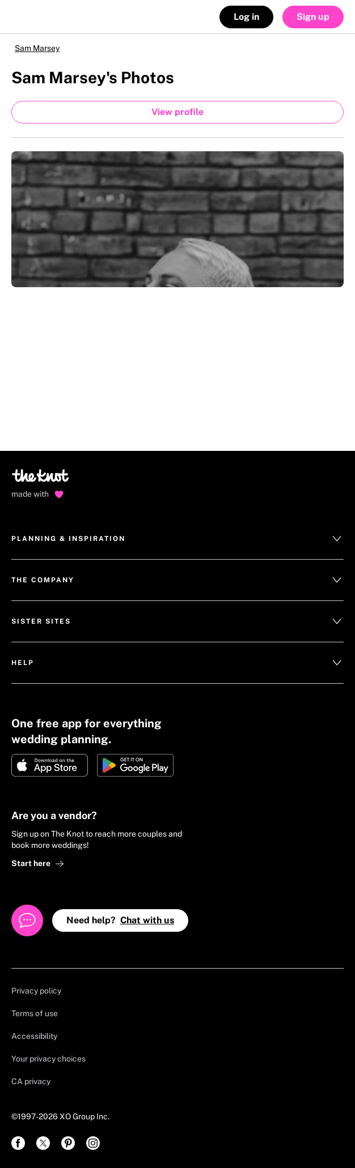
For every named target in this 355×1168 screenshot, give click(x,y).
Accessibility (34, 1036)
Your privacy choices (48, 1058)
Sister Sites (177, 621)
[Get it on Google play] (135, 765)
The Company (177, 580)
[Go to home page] (41, 479)
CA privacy (30, 1081)
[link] (18, 1143)
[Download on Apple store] (49, 765)
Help (177, 663)
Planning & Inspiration (177, 538)
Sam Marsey (37, 48)
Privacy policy (36, 990)
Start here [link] (37, 863)
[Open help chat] (27, 920)
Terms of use (34, 1013)
